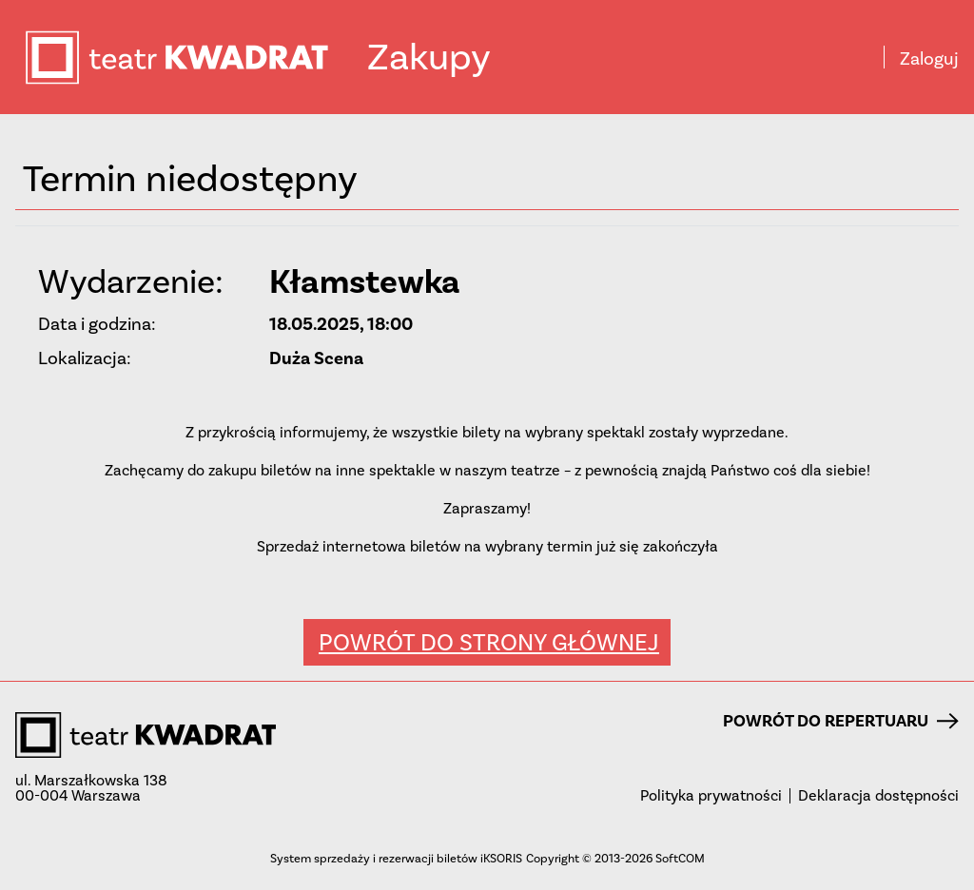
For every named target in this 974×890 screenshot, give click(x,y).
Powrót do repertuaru (841, 720)
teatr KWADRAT (195, 57)
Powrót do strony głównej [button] (489, 642)
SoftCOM (680, 858)
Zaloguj (929, 58)
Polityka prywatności (711, 795)
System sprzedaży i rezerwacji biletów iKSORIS (396, 858)
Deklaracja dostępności (878, 795)
